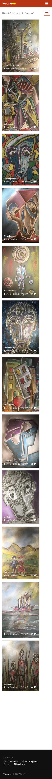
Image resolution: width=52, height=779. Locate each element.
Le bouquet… (9, 124)
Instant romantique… (12, 65)
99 (33, 127)
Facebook (19, 764)
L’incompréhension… (12, 179)
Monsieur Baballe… (11, 291)
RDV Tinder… (9, 405)
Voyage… (7, 631)
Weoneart (7, 774)
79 (33, 350)
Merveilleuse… (9, 236)
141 (32, 687)
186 (32, 294)
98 (33, 634)
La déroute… (9, 684)
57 (33, 181)
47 (33, 239)
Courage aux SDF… (11, 347)
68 (33, 408)
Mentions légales (29, 761)
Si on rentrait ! (9, 572)
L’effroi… (7, 517)
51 (33, 463)
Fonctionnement (10, 761)
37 (33, 520)
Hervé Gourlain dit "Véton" (18, 13)
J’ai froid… (8, 461)
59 (33, 68)
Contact (7, 764)
